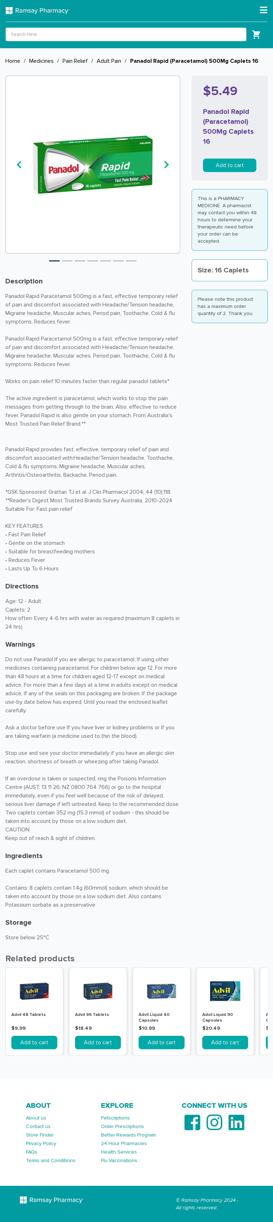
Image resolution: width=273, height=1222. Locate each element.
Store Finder (40, 1135)
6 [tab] (118, 260)
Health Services (119, 1152)
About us (36, 1118)
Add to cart (230, 165)
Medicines (41, 61)
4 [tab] (92, 260)
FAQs (31, 1152)
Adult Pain (109, 61)
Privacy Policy (41, 1143)
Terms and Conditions (50, 1160)
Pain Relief (75, 61)
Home (12, 61)
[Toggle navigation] (263, 10)
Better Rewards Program (128, 1135)
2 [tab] (67, 260)
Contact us (38, 1126)
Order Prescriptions (122, 1126)
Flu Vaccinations (119, 1160)
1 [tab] (54, 260)
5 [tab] (105, 260)
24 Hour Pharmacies (124, 1143)
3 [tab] (80, 260)
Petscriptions (115, 1118)
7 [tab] (131, 260)
